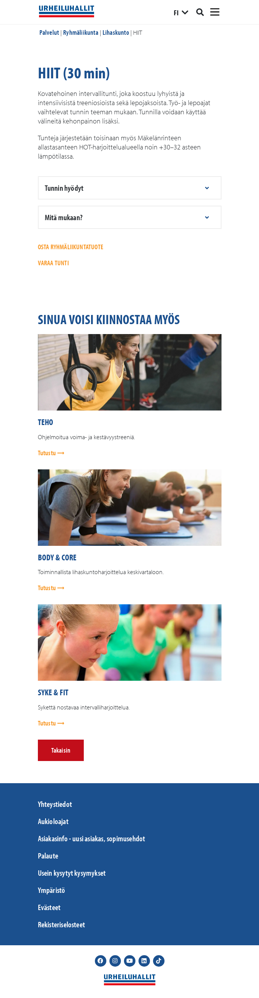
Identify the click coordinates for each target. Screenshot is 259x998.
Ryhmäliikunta (80, 32)
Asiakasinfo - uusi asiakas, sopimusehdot (91, 838)
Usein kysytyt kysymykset (72, 873)
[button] (130, 188)
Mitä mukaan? (64, 217)
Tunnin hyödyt (64, 188)
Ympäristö (51, 890)
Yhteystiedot (55, 804)
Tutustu (47, 453)
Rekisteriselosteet (61, 924)
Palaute (48, 855)
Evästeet (49, 907)
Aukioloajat (53, 821)
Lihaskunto (116, 32)
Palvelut (49, 32)
